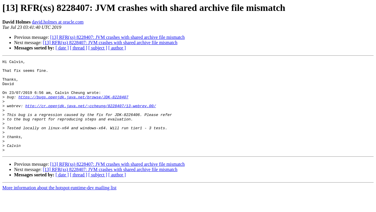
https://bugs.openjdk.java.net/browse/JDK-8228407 (73, 104)
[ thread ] (78, 47)
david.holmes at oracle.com (57, 21)
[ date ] (62, 47)
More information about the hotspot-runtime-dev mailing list (59, 206)
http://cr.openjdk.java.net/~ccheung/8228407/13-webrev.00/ (90, 115)
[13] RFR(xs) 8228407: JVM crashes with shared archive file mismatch (117, 37)
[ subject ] (97, 47)
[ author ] (117, 47)
